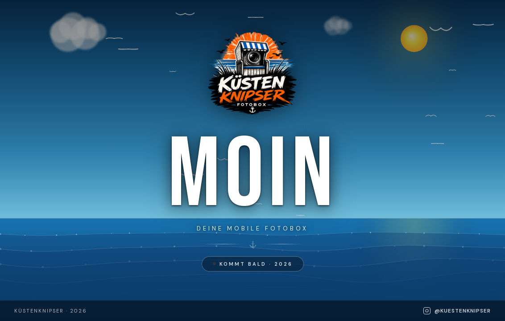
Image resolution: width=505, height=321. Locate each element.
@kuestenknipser (457, 311)
